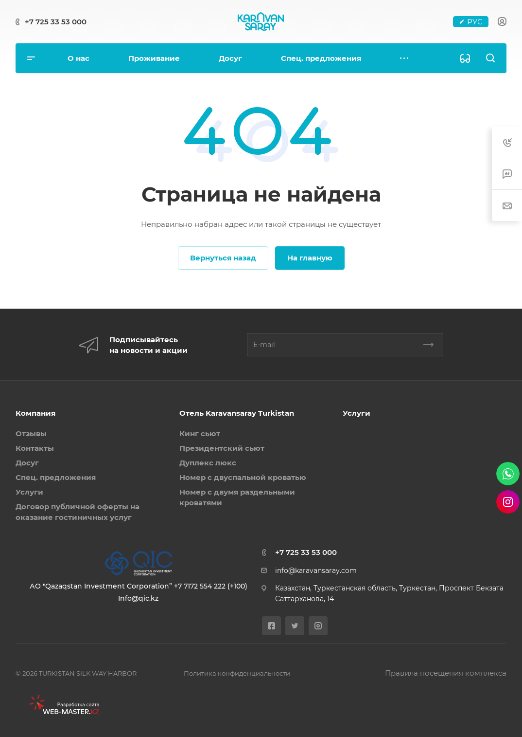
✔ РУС (471, 21)
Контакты (35, 448)
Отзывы (31, 433)
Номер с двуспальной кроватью (242, 477)
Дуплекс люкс (207, 462)
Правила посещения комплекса (445, 673)
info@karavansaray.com (316, 570)
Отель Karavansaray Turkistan (236, 413)
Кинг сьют (199, 433)
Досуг (27, 462)
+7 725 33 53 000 (56, 21)
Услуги (29, 492)
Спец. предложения (56, 477)
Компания (35, 413)
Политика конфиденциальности (237, 673)
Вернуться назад (223, 257)
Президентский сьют (221, 448)
